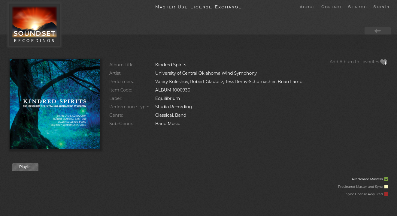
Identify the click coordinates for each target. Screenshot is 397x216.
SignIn (381, 6)
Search (357, 6)
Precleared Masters (370, 179)
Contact (331, 6)
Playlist (25, 166)
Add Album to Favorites (358, 61)
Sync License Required (367, 194)
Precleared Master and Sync (363, 187)
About (307, 6)
